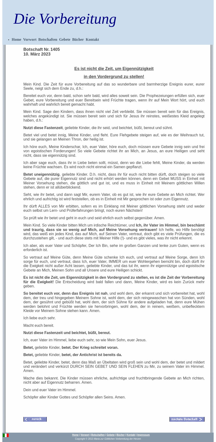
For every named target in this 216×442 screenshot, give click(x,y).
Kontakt (92, 39)
